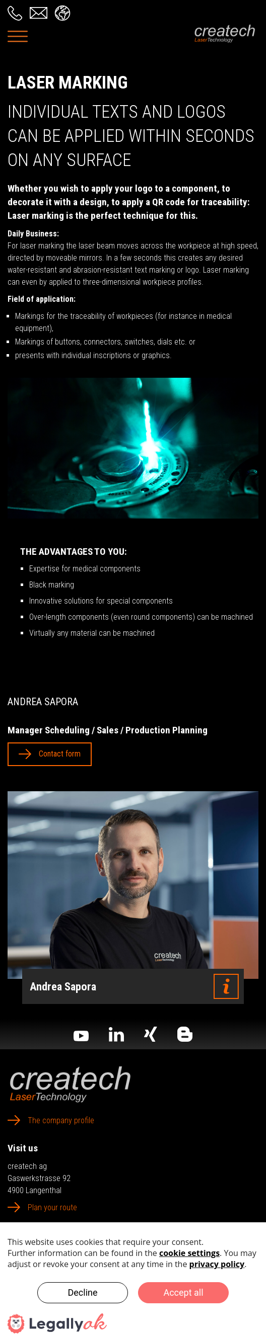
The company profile (61, 1120)
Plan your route (52, 1207)
